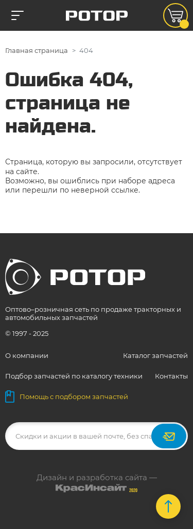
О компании (26, 355)
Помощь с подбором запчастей (66, 396)
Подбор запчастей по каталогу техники (74, 376)
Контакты (171, 376)
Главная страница (36, 50)
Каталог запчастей (155, 355)
